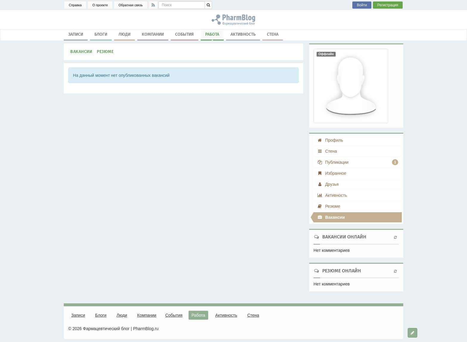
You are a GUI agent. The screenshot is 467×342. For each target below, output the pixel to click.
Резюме (105, 51)
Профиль (330, 140)
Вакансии (81, 51)
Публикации (357, 162)
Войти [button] (362, 5)
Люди (124, 34)
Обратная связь (131, 5)
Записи (75, 34)
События (184, 34)
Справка (75, 5)
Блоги (100, 34)
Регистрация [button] (387, 5)
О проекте (100, 5)
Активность (243, 34)
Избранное (331, 173)
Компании (153, 34)
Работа (212, 36)
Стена (272, 34)
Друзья (328, 184)
